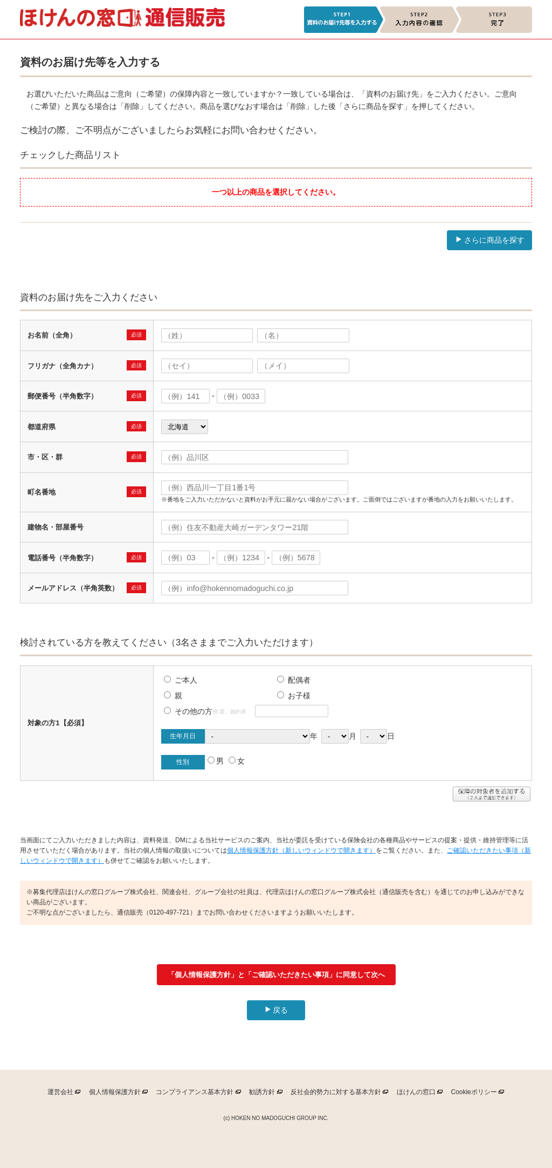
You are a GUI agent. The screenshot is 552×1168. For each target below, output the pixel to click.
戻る (276, 1009)
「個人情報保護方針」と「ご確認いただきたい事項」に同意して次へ (276, 975)
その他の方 (188, 711)
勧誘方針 (262, 1094)
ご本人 (180, 680)
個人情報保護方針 (115, 1094)
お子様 (293, 695)
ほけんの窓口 (416, 1094)
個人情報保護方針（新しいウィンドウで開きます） (301, 850)
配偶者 (293, 680)
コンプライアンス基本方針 (194, 1094)
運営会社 (60, 1094)
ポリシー (473, 1094)
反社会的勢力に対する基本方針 (336, 1094)
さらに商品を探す (490, 239)
